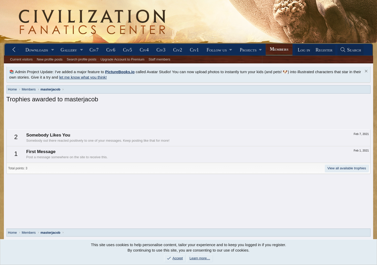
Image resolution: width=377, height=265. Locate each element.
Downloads (37, 49)
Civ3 (160, 49)
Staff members (159, 59)
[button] (53, 50)
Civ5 (127, 49)
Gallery (68, 49)
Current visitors (21, 59)
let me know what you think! (83, 77)
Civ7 (93, 49)
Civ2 (177, 49)
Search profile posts (81, 59)
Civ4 (144, 49)
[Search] (350, 50)
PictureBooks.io (120, 72)
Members (279, 49)
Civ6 (110, 49)
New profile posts (50, 59)
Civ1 (194, 49)
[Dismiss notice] (365, 71)
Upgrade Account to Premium (122, 59)
